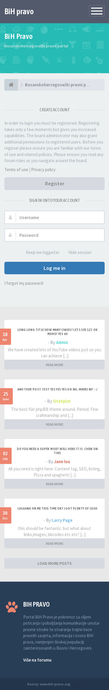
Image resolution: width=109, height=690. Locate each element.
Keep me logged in (39, 253)
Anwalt (76, 684)
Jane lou (62, 461)
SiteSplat (62, 401)
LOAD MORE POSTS (54, 563)
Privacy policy (43, 169)
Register (54, 183)
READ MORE (54, 365)
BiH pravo (19, 11)
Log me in (54, 268)
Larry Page (62, 520)
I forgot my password (23, 283)
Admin (62, 342)
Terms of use (16, 169)
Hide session (77, 253)
